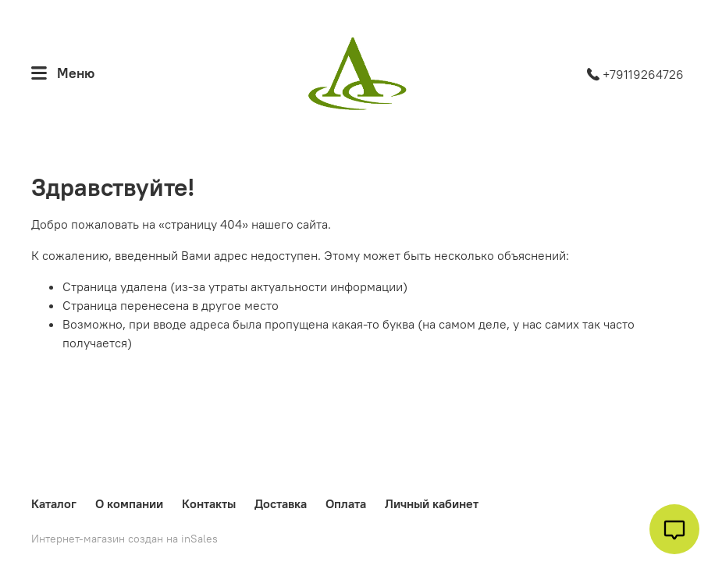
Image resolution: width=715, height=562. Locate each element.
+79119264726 (635, 74)
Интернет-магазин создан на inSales (124, 539)
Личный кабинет (431, 503)
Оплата (345, 503)
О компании (129, 503)
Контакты (209, 503)
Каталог (53, 503)
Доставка (280, 503)
